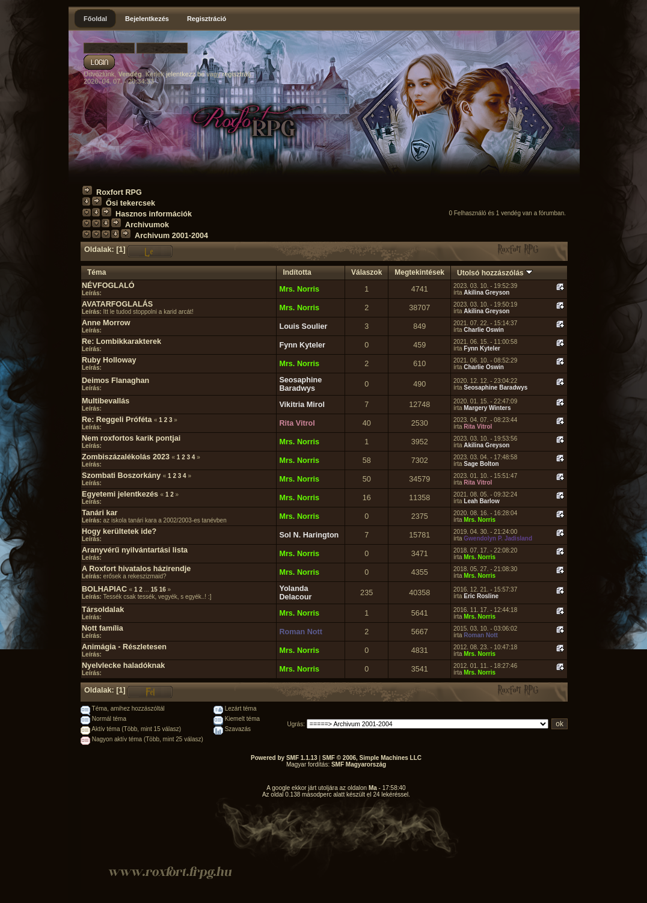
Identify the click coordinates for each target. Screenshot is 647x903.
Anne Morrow (106, 323)
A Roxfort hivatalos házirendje (136, 569)
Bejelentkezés (147, 18)
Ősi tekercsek (130, 203)
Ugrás (295, 724)
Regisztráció (206, 18)
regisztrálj (236, 74)
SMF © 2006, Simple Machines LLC (372, 758)
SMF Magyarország (358, 764)
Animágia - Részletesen (124, 647)
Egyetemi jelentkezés (120, 494)
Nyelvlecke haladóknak (123, 665)
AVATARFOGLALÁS (117, 304)
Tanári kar (99, 513)
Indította (297, 272)
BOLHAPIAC (104, 589)
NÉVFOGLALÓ (108, 285)
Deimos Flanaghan (115, 380)
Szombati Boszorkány (121, 475)
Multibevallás (105, 401)
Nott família (102, 628)
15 (154, 589)
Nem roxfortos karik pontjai (131, 438)
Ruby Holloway (109, 360)
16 (162, 589)
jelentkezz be (185, 74)
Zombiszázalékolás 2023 (126, 457)
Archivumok (147, 225)
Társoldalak (103, 609)
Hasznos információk (153, 214)
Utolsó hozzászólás (495, 273)
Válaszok (366, 272)
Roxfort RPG (119, 192)
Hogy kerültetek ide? (119, 531)
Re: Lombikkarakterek (121, 341)
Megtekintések (419, 272)
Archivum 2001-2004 (171, 235)
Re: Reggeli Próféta (117, 419)
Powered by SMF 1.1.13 (284, 758)
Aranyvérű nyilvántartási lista (135, 550)
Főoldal (95, 18)
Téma (96, 272)
